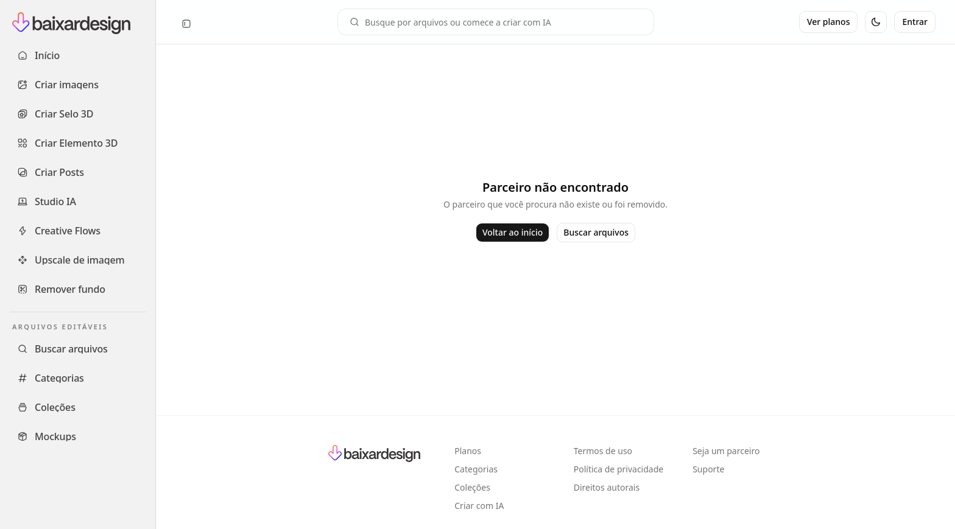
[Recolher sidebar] (186, 24)
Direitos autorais (607, 487)
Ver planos (828, 21)
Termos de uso (603, 451)
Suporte (708, 469)
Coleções (472, 487)
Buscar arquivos (596, 232)
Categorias (476, 469)
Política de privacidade (618, 469)
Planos (467, 451)
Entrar (915, 21)
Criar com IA (479, 505)
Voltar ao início (512, 232)
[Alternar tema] (876, 22)
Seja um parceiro (725, 451)
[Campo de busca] (495, 22)
